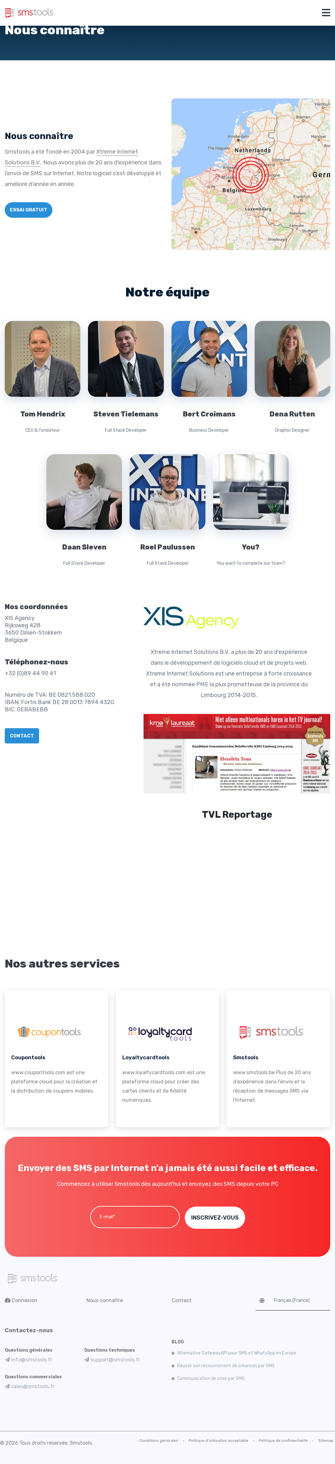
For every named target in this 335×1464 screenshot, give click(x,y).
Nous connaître (104, 1300)
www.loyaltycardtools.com (154, 1072)
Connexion (21, 1300)
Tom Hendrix (42, 414)
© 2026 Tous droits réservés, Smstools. (46, 1443)
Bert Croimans (209, 414)
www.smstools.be (254, 1072)
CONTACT (22, 736)
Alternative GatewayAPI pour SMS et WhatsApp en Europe (236, 1352)
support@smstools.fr (112, 1359)
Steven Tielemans (126, 414)
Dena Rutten (292, 414)
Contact (181, 1300)
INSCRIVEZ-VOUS (215, 1217)
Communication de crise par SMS (211, 1378)
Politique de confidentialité (283, 1440)
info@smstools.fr (28, 1359)
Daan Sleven (84, 547)
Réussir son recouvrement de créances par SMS (226, 1365)
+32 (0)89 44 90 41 (30, 673)
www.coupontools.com (38, 1072)
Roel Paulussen (167, 547)
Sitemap (325, 1440)
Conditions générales (158, 1440)
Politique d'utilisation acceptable (218, 1440)
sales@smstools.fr (30, 1386)
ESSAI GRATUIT (28, 210)
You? (250, 547)
